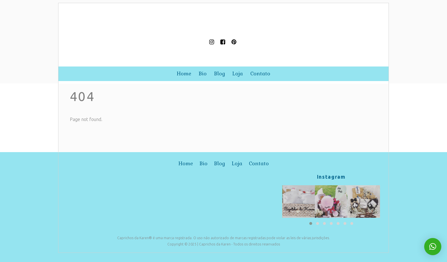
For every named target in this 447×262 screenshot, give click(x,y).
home (184, 73)
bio (203, 73)
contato (260, 73)
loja (237, 73)
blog (219, 73)
